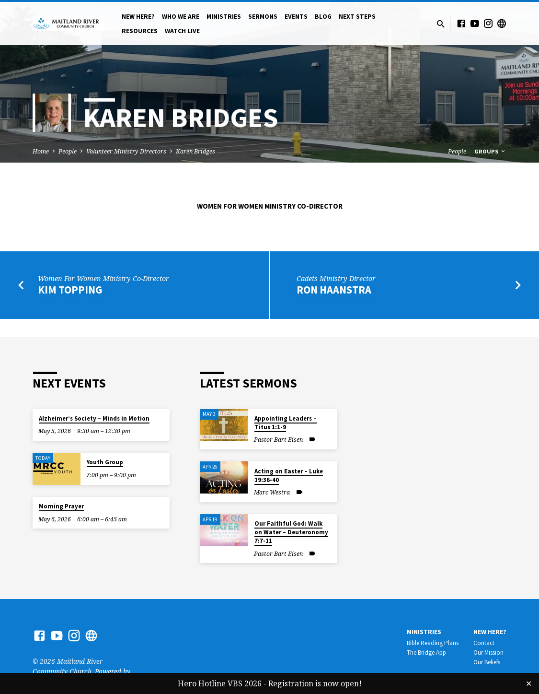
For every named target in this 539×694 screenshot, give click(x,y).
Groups (490, 151)
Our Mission (488, 652)
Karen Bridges (195, 151)
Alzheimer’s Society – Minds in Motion (94, 418)
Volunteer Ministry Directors (126, 151)
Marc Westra (272, 492)
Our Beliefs (486, 662)
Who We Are (180, 16)
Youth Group (105, 462)
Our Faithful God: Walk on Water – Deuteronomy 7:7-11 (291, 532)
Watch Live (182, 31)
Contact (483, 643)
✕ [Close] (529, 683)
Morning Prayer (61, 506)
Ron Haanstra (334, 289)
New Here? (138, 16)
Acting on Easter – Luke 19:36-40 (288, 475)
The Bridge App (426, 652)
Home (41, 151)
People (67, 151)
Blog (323, 16)
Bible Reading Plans (433, 643)
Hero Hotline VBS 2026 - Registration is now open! (270, 683)
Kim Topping (70, 289)
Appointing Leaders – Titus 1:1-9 (285, 422)
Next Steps (357, 16)
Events (296, 16)
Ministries (223, 16)
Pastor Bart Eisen (278, 439)
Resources (140, 31)
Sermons (262, 16)
